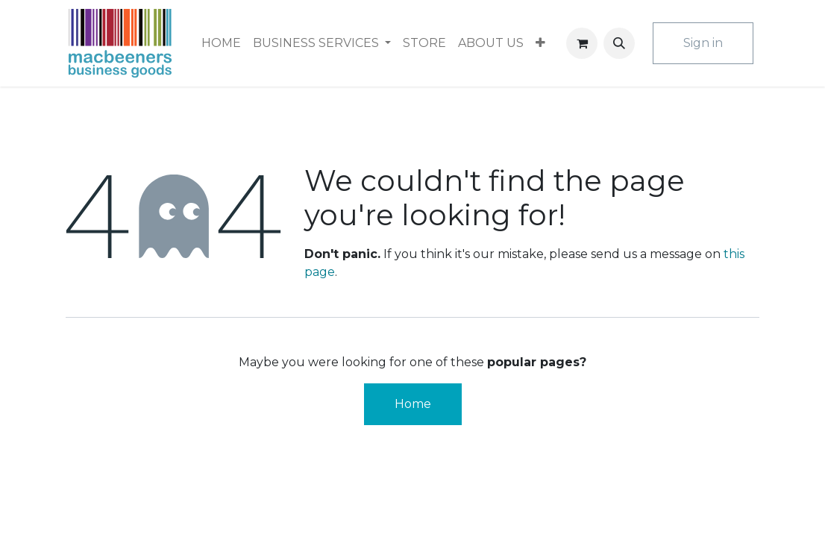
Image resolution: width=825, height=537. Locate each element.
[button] (619, 43)
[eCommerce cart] (581, 43)
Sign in (703, 43)
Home (413, 404)
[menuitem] (221, 43)
